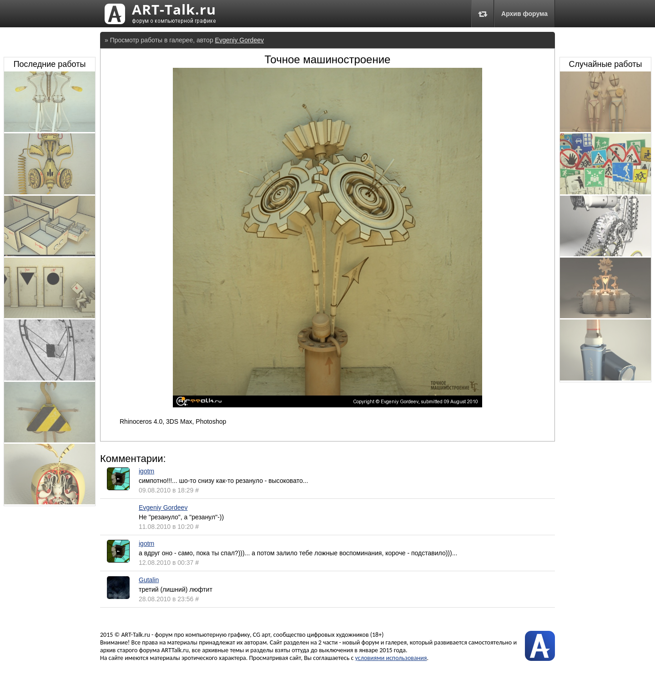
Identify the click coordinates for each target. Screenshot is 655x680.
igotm (146, 471)
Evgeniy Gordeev (239, 40)
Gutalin (149, 580)
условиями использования (391, 658)
